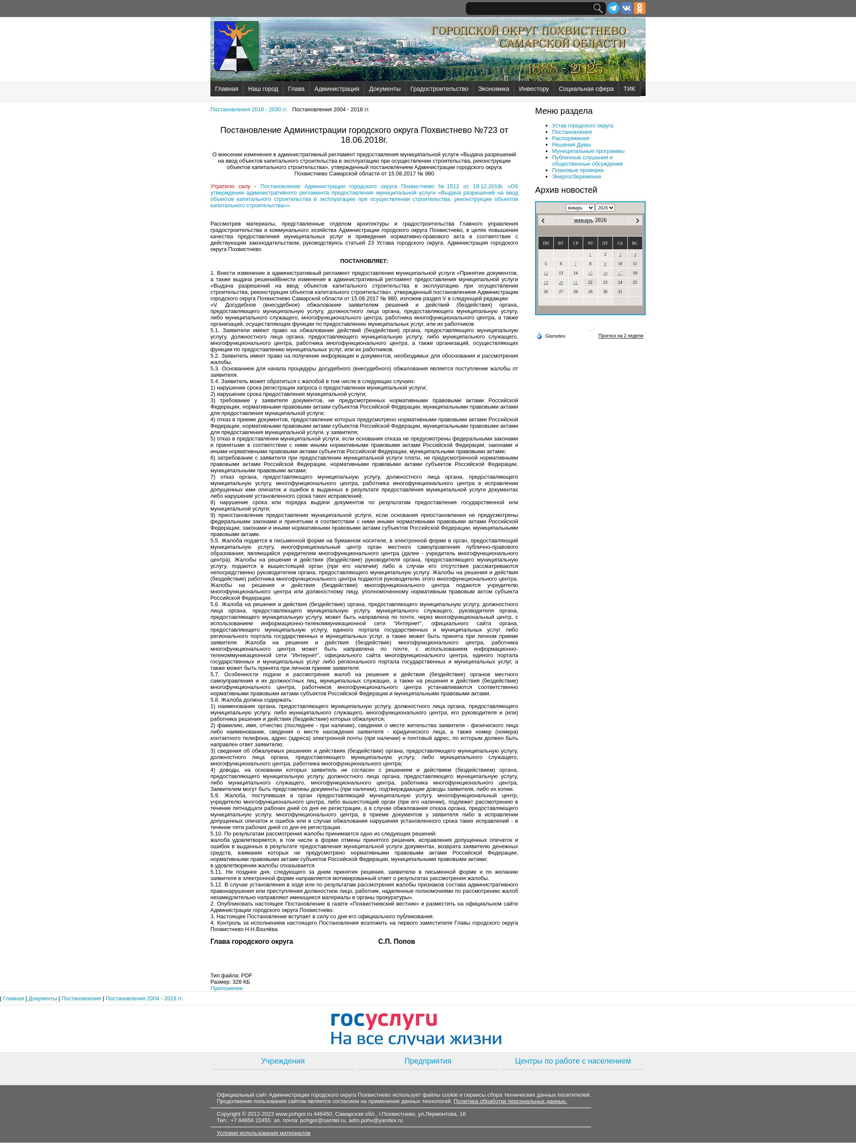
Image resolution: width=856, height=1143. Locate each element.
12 (546, 273)
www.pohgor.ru (293, 1114)
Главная (226, 88)
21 (575, 282)
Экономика (493, 88)
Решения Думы (571, 144)
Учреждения (283, 1061)
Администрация (337, 88)
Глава (296, 88)
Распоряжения (571, 138)
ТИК (629, 88)
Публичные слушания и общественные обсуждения (587, 160)
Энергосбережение (576, 176)
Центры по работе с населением (573, 1061)
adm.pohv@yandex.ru (376, 1120)
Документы (384, 88)
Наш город (263, 88)
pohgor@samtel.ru (323, 1120)
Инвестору (534, 88)
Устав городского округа (582, 125)
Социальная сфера (586, 88)
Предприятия (428, 1061)
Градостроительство (439, 88)
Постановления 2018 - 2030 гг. (249, 109)
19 (546, 282)
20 (561, 282)
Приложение (226, 988)
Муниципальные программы (588, 151)
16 (605, 273)
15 (590, 273)
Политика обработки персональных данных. (510, 1101)
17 (620, 273)
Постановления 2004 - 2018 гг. (144, 998)
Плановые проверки (578, 170)
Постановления (572, 132)
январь (583, 220)
